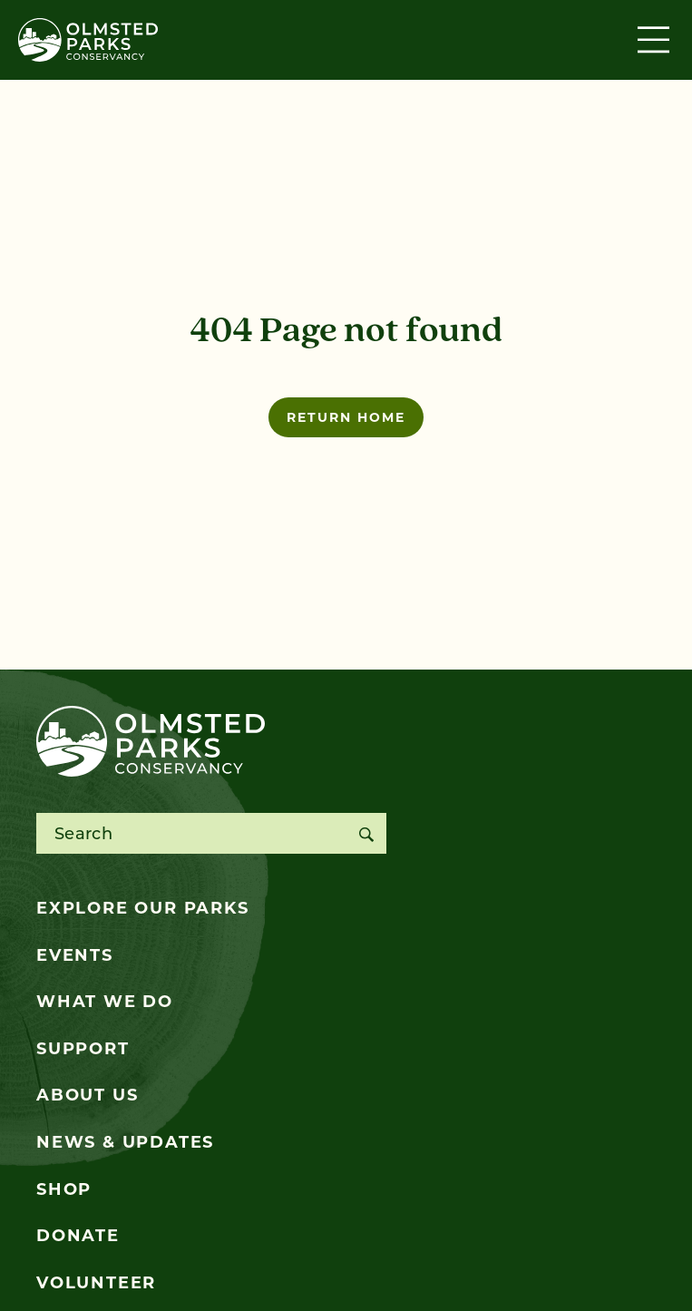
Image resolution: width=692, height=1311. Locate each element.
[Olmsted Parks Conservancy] (88, 40)
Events (74, 955)
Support (83, 1049)
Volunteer (96, 1283)
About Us (87, 1095)
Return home (346, 417)
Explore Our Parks (142, 908)
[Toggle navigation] (656, 40)
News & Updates (125, 1142)
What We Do (104, 1002)
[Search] (366, 833)
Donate (78, 1236)
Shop (64, 1189)
